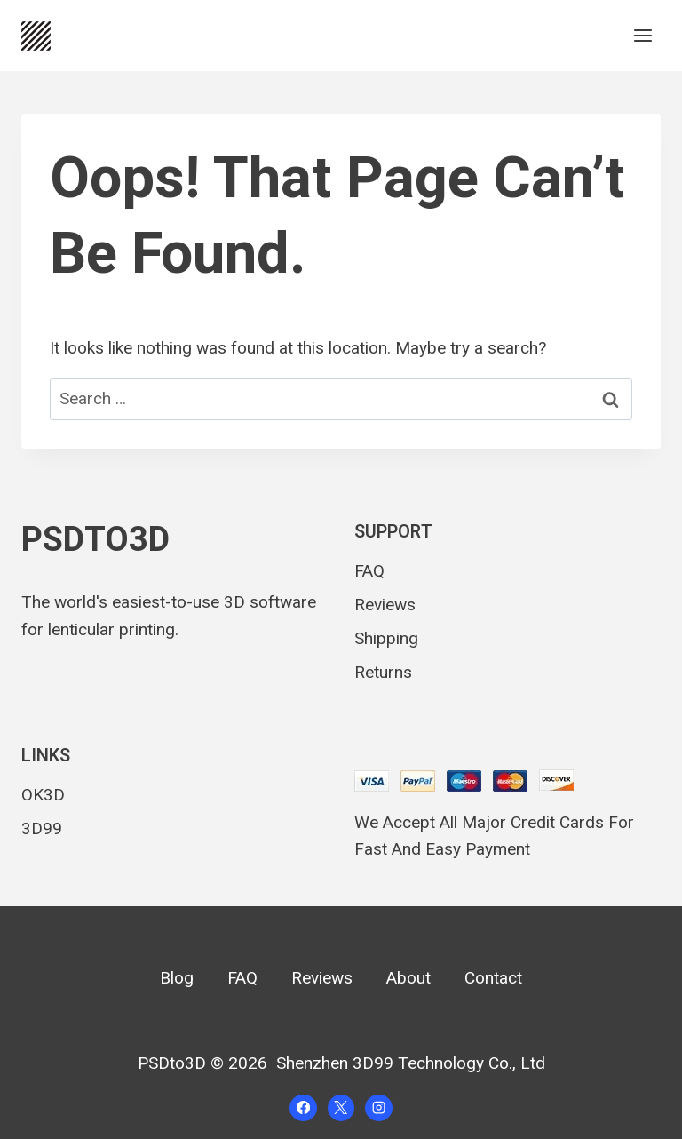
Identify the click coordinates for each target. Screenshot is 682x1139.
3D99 (41, 828)
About (408, 978)
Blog (177, 978)
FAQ (369, 571)
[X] (341, 1108)
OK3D (43, 795)
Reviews (385, 604)
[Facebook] (302, 1108)
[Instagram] (378, 1108)
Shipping (386, 638)
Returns (383, 672)
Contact (493, 978)
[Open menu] (642, 35)
